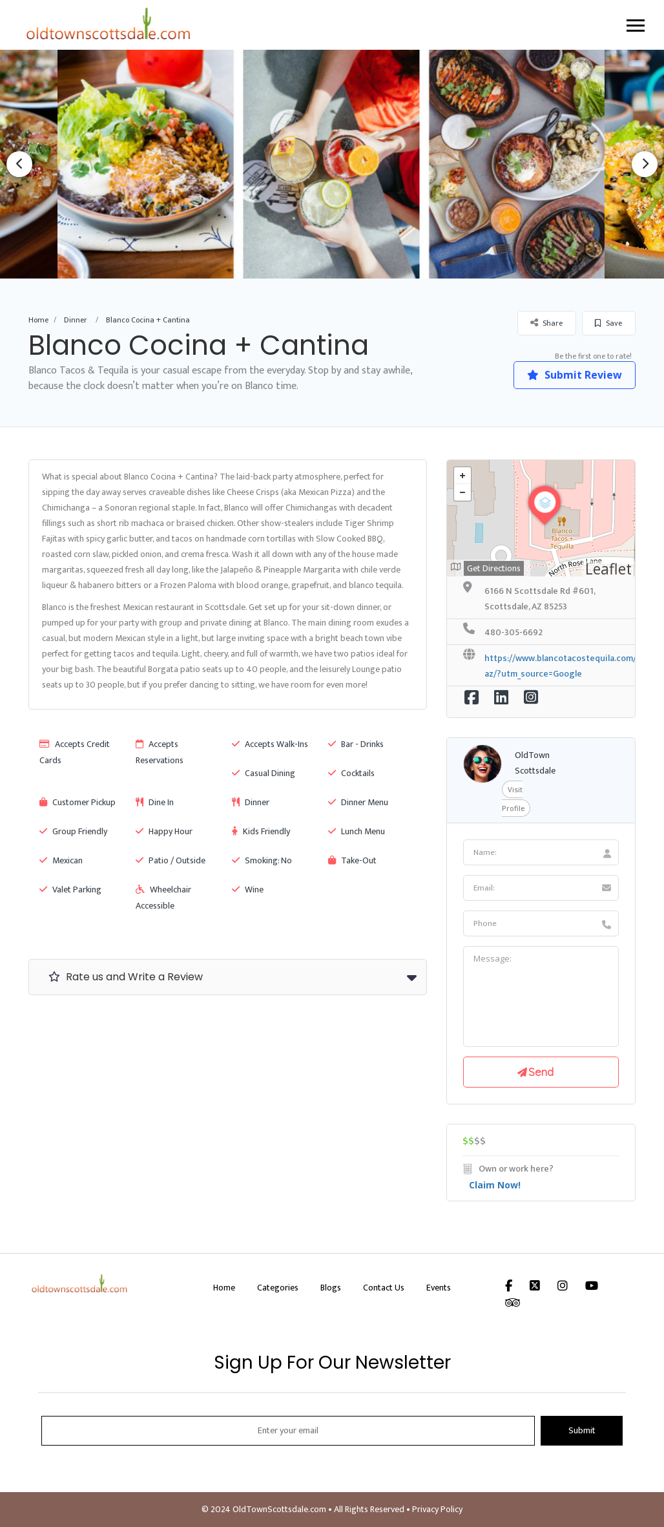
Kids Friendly (261, 831)
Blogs (330, 1287)
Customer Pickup (77, 802)
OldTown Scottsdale (535, 763)
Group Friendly (73, 831)
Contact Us (383, 1287)
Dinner (75, 319)
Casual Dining (263, 773)
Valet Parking (70, 889)
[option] (332, 164)
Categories (277, 1287)
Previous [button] (19, 164)
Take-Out (352, 860)
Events (438, 1287)
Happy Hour (164, 831)
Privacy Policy (437, 1509)
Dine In (155, 802)
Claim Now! (495, 1185)
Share (546, 322)
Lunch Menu (356, 831)
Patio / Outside (170, 860)
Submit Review (573, 375)
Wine (248, 889)
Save (608, 323)
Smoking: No (262, 860)
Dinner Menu (358, 802)
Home (38, 319)
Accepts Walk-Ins (270, 744)
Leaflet (608, 568)
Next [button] (644, 164)
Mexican (61, 860)
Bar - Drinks (356, 744)
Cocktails (351, 773)
